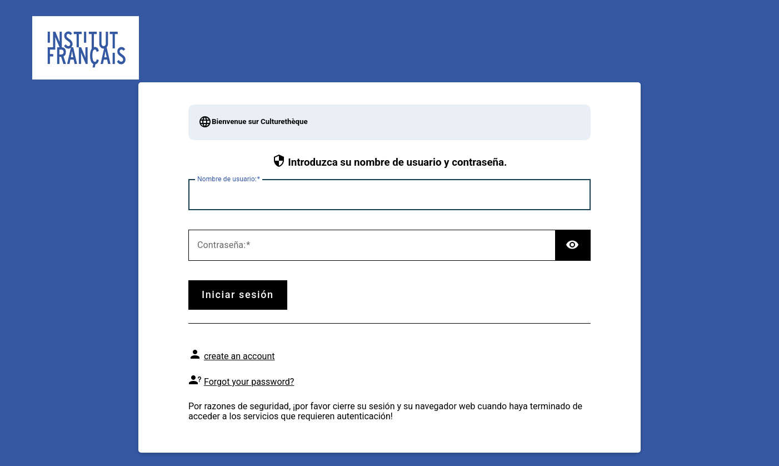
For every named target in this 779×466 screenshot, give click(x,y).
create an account (239, 356)
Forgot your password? (249, 381)
